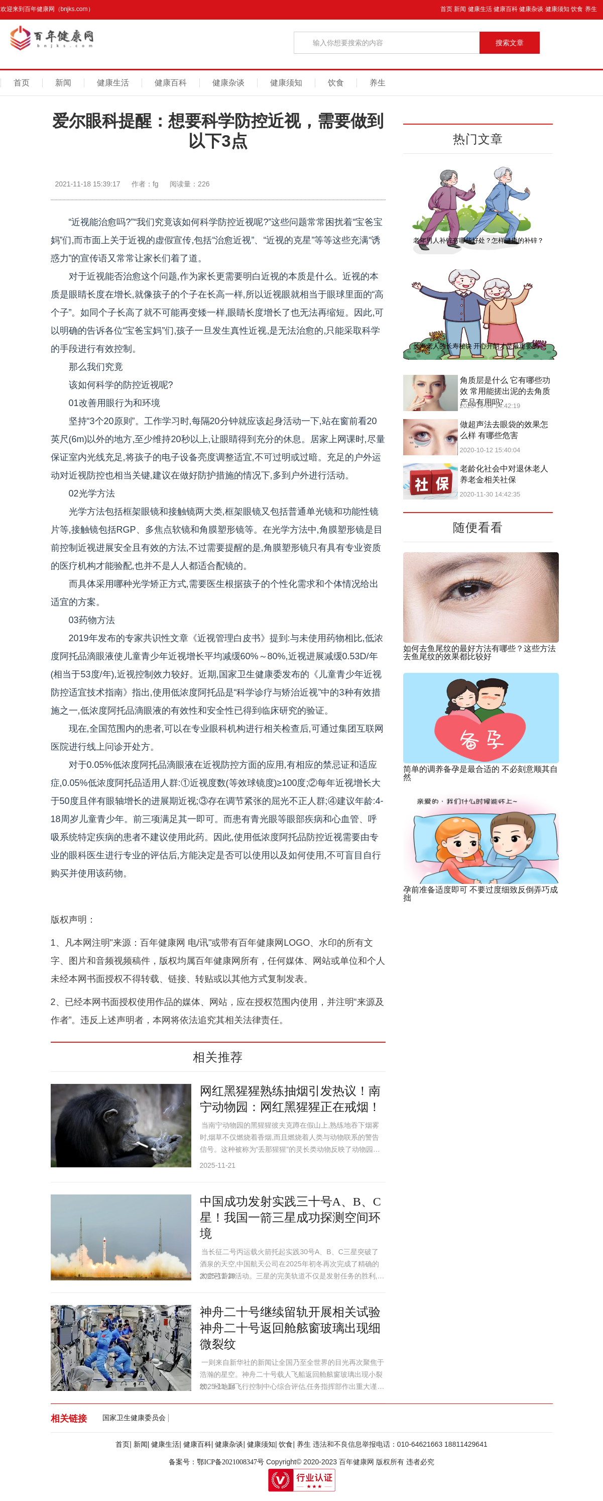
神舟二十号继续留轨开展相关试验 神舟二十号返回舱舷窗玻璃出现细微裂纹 (290, 1328)
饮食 (577, 9)
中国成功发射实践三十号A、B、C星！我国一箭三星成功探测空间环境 (290, 1217)
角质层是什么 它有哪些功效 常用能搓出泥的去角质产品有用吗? (505, 391)
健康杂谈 (531, 9)
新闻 (460, 9)
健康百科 (506, 9)
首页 (446, 9)
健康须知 (557, 9)
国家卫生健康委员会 (134, 1418)
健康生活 (480, 9)
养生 (591, 9)
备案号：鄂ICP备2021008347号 (216, 1462)
